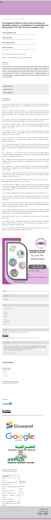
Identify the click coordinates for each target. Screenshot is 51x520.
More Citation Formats (11, 353)
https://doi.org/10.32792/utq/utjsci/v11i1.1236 (15, 54)
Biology (5, 324)
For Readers (4, 371)
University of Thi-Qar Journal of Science (27, 8)
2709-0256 (13, 493)
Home (3, 19)
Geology (21, 495)
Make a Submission (8, 362)
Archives (8, 19)
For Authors (4, 373)
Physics (21, 490)
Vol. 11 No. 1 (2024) (16, 19)
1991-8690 (10, 490)
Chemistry (22, 492)
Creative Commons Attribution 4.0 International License (27, 338)
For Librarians (5, 375)
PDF (5, 291)
